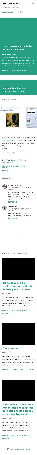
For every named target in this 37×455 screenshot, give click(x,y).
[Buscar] (29, 3)
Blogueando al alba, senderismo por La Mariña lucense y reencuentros (17, 286)
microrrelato (7, 163)
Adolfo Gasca (11, 3)
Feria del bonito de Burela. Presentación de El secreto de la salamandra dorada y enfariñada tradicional (17, 409)
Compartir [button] (6, 70)
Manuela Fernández (15, 185)
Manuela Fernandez (8, 140)
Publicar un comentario (21, 70)
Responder (12, 202)
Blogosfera (15, 160)
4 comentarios (18, 370)
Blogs (23, 160)
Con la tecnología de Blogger (18, 449)
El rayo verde (10, 348)
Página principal (8, 12)
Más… (21, 12)
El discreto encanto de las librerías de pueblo (17, 48)
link (13, 153)
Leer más (5, 313)
